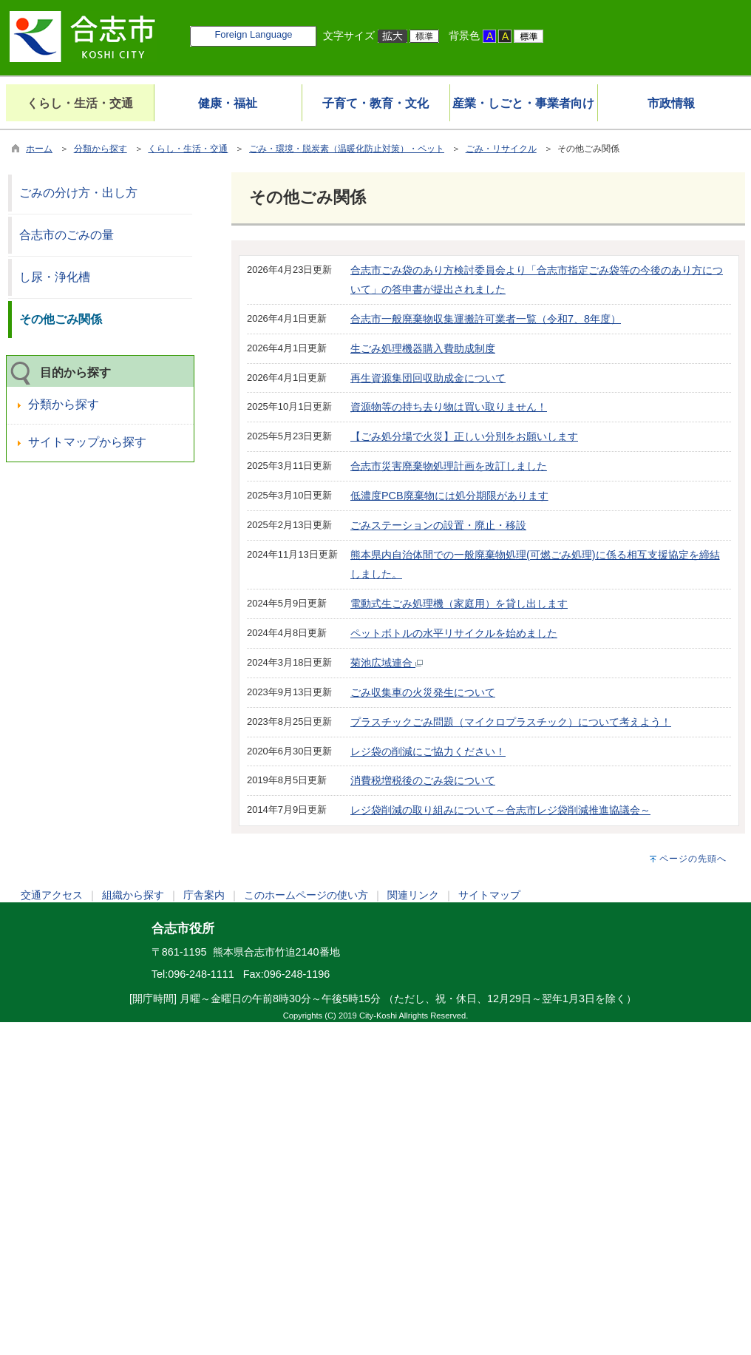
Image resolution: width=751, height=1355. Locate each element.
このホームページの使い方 (306, 895)
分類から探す (100, 148)
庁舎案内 (204, 895)
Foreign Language (253, 34)
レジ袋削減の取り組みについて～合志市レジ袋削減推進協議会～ (500, 810)
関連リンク (413, 895)
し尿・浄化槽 (54, 277)
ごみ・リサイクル (501, 148)
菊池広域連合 (386, 663)
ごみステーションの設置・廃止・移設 (438, 525)
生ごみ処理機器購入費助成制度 (422, 348)
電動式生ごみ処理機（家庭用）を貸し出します (459, 603)
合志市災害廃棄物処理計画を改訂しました (448, 466)
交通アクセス (52, 895)
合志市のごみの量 (66, 235)
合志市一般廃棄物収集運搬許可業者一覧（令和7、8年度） (485, 319)
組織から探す (133, 895)
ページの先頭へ (693, 858)
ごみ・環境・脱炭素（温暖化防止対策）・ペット (346, 148)
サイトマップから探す (87, 442)
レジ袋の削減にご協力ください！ (428, 751)
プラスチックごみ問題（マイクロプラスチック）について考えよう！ (510, 722)
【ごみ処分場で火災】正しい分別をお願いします (464, 436)
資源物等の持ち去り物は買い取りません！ (448, 407)
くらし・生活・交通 (188, 148)
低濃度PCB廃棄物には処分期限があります (449, 495)
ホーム (39, 148)
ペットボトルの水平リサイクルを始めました (453, 633)
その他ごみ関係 (60, 319)
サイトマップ (489, 895)
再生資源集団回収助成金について (428, 378)
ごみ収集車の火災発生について (422, 692)
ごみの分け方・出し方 (78, 192)
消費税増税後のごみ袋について (422, 780)
